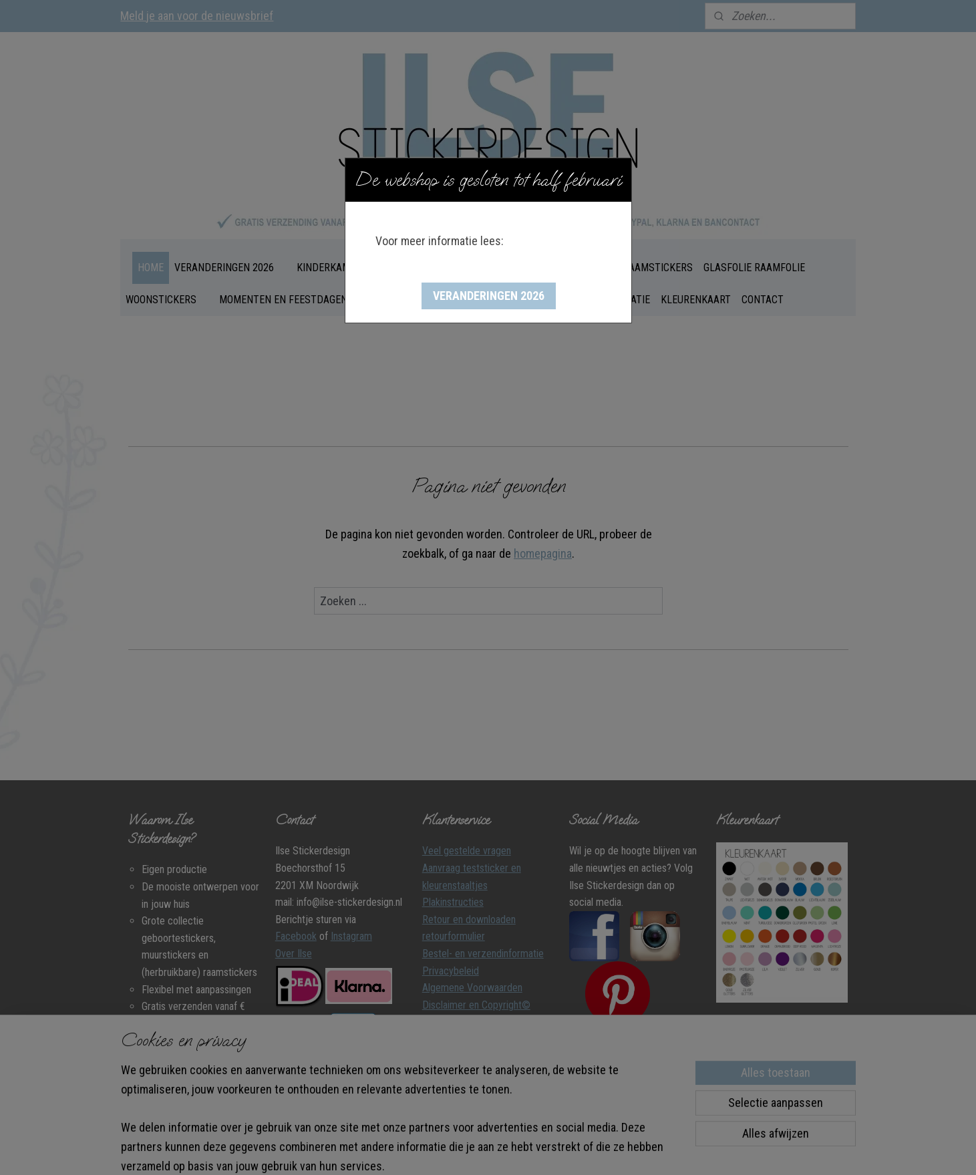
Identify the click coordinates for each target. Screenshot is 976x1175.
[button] (489, 296)
